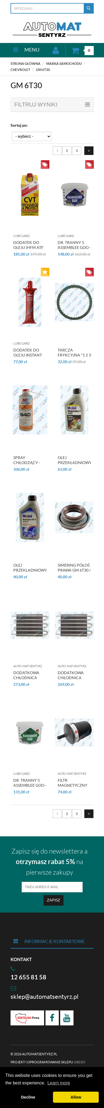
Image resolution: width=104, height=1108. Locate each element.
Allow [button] (75, 1097)
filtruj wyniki (52, 104)
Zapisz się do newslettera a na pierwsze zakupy (49, 862)
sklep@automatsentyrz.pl (44, 996)
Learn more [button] (58, 1083)
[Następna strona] (88, 150)
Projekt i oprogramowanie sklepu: (48, 1062)
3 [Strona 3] (77, 150)
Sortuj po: (19, 125)
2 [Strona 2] (67, 150)
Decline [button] (28, 1097)
